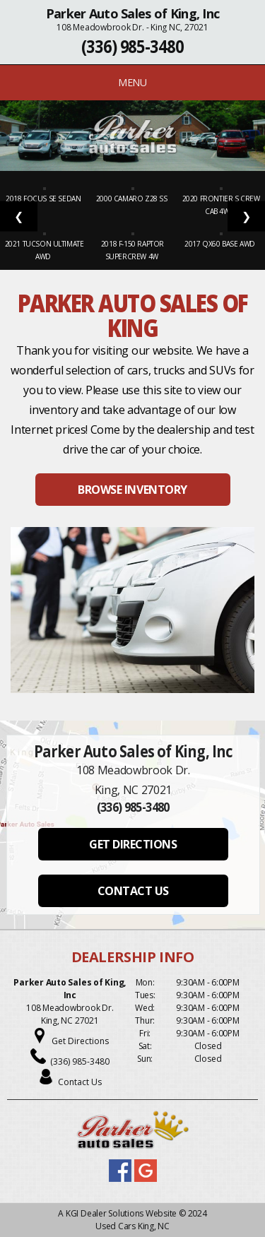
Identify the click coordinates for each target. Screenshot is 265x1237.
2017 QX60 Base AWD (220, 244)
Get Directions (80, 1041)
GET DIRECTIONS (133, 844)
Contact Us (80, 1082)
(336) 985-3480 (132, 46)
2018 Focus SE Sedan (44, 198)
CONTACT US (133, 891)
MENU (132, 82)
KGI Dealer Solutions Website (121, 1213)
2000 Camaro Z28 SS (132, 198)
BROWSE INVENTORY (132, 489)
